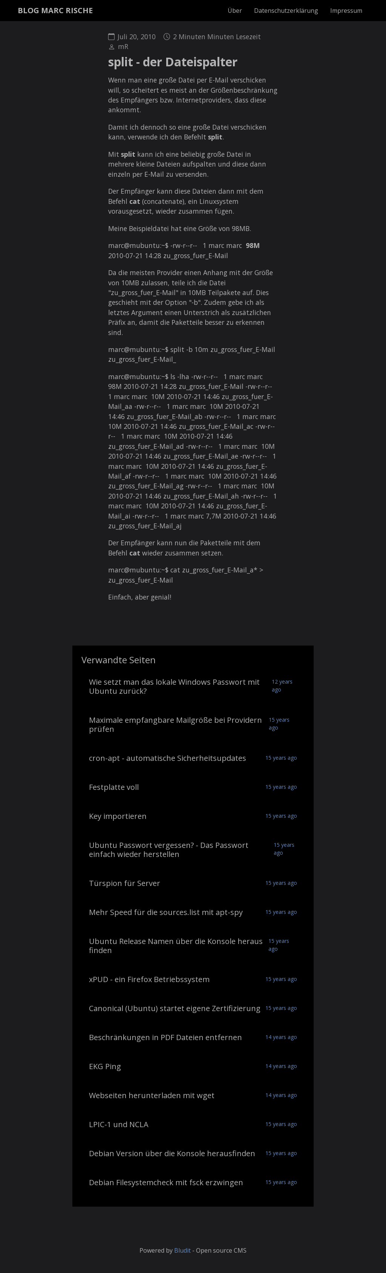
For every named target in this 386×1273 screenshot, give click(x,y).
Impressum (346, 10)
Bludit (182, 1250)
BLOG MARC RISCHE (55, 10)
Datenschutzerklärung (286, 10)
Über (235, 10)
